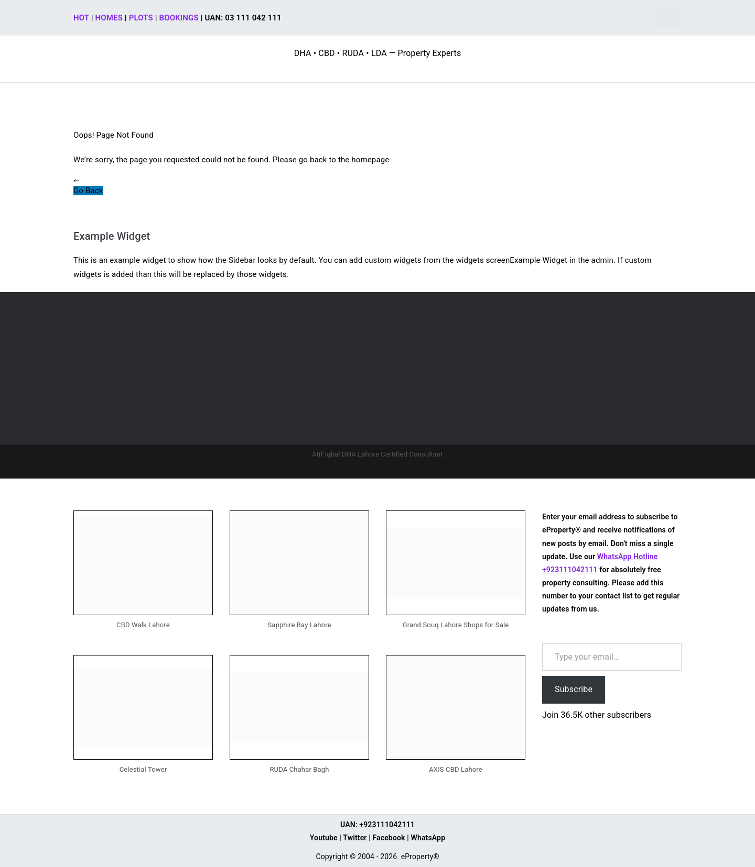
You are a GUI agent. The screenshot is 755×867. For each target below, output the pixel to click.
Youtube (324, 837)
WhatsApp (428, 837)
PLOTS (141, 18)
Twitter (354, 837)
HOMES (109, 18)
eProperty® (420, 856)
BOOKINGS (179, 18)
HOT (81, 18)
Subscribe (573, 689)
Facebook (388, 837)
